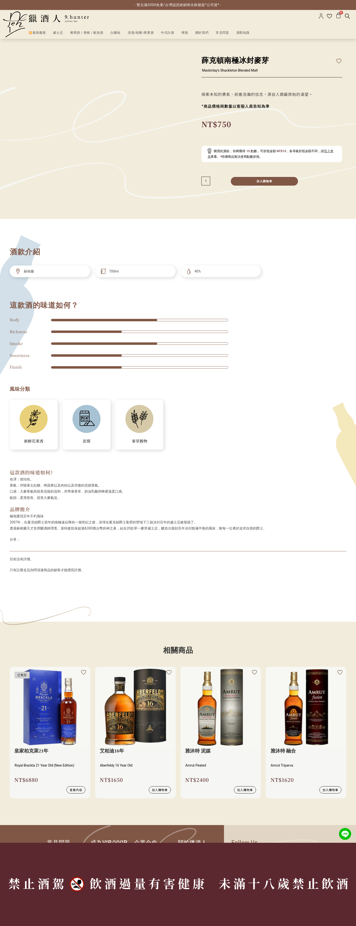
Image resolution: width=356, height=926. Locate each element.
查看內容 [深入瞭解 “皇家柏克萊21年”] (76, 789)
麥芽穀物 (139, 441)
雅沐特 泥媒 (198, 751)
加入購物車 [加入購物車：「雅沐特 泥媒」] (245, 789)
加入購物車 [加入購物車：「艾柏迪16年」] (160, 789)
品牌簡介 (20, 509)
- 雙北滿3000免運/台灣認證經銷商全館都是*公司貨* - (178, 5)
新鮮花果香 (33, 441)
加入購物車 (265, 181)
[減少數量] (205, 181)
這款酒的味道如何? (31, 472)
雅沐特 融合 (283, 751)
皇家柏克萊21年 (32, 751)
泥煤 (87, 441)
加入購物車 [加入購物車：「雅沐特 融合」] (330, 789)
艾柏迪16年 (112, 751)
